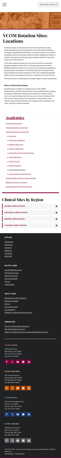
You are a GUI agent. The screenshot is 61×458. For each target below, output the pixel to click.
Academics (15, 117)
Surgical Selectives (16, 149)
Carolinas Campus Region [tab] (15, 213)
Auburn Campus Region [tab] (14, 219)
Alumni (7, 282)
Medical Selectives (16, 145)
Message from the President (16, 298)
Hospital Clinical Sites (17, 170)
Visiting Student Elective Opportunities (21, 178)
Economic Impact (11, 307)
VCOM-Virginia (11, 345)
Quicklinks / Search (48, 4)
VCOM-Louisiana (12, 424)
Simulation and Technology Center (19, 187)
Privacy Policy (19, 453)
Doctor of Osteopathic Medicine (17, 326)
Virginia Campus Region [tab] (14, 206)
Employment (9, 284)
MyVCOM (8, 256)
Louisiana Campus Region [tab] (15, 225)
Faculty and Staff (11, 279)
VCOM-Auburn (11, 398)
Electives (12, 136)
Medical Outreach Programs (16, 182)
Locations (8, 253)
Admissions (9, 242)
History (7, 304)
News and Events (11, 276)
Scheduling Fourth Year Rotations (21, 153)
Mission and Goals (11, 301)
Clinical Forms (14, 161)
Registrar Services (12, 273)
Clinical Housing (15, 166)
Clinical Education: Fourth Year (17, 132)
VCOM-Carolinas (12, 371)
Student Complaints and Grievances (18, 313)
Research (8, 251)
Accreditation (10, 310)
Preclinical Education (14, 123)
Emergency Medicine (17, 140)
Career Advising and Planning (20, 174)
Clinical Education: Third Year (17, 128)
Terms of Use (9, 453)
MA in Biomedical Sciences (15, 329)
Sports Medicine (15, 157)
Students (8, 248)
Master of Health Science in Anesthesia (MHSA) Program (26, 332)
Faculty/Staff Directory (13, 270)
